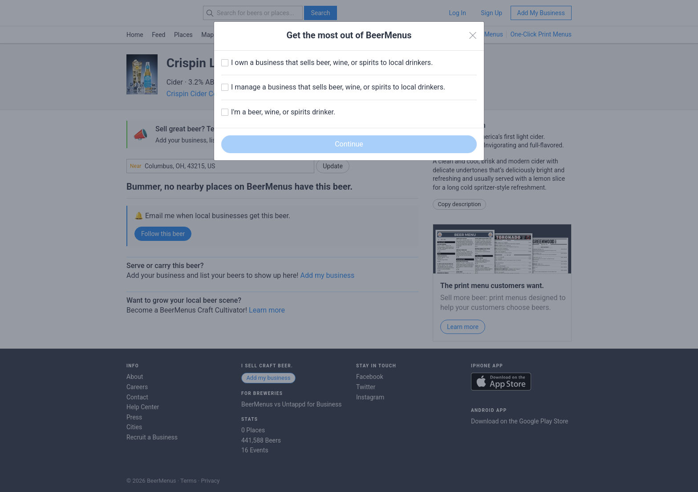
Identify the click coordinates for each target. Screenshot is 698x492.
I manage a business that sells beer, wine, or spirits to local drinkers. (338, 87)
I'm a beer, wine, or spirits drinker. (283, 112)
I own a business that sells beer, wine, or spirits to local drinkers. (332, 62)
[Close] (473, 35)
